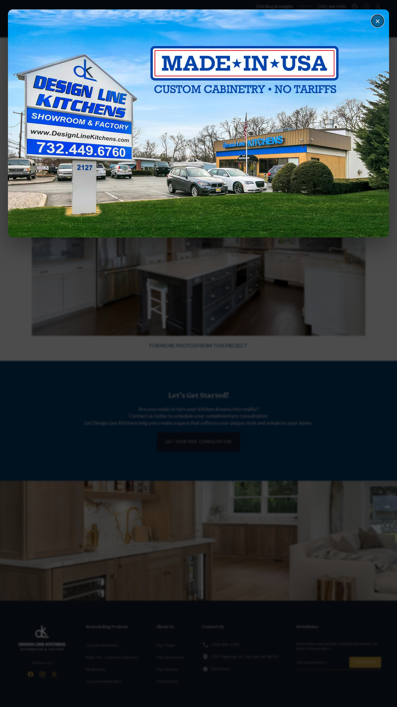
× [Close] (377, 21)
